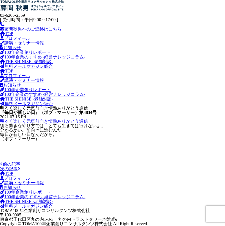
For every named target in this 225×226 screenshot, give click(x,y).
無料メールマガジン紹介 (26, 66)
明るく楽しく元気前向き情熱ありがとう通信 (44, 121)
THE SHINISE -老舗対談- (26, 61)
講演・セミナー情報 (22, 43)
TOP (6, 33)
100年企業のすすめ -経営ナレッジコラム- (42, 57)
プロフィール (15, 38)
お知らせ (10, 47)
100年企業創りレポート (25, 52)
